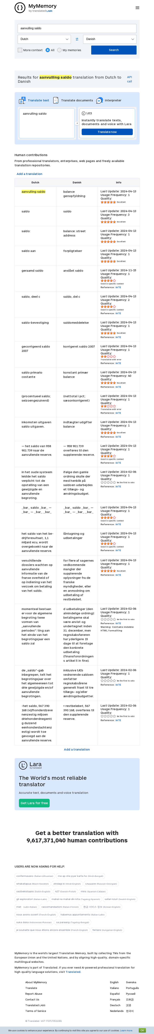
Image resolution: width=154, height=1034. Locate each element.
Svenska (131, 982)
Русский (130, 993)
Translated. (73, 971)
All (50, 50)
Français (115, 999)
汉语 (128, 1005)
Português (132, 988)
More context (30, 50)
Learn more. (126, 1030)
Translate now (107, 131)
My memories (69, 50)
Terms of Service (35, 1010)
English (114, 982)
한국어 (130, 1010)
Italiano (114, 988)
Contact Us (32, 999)
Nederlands (117, 1010)
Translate (31, 988)
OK (142, 1030)
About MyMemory (36, 982)
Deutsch (115, 1005)
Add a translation (29, 173)
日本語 (130, 999)
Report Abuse (33, 993)
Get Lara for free (34, 803)
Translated (35, 1005)
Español (115, 993)
